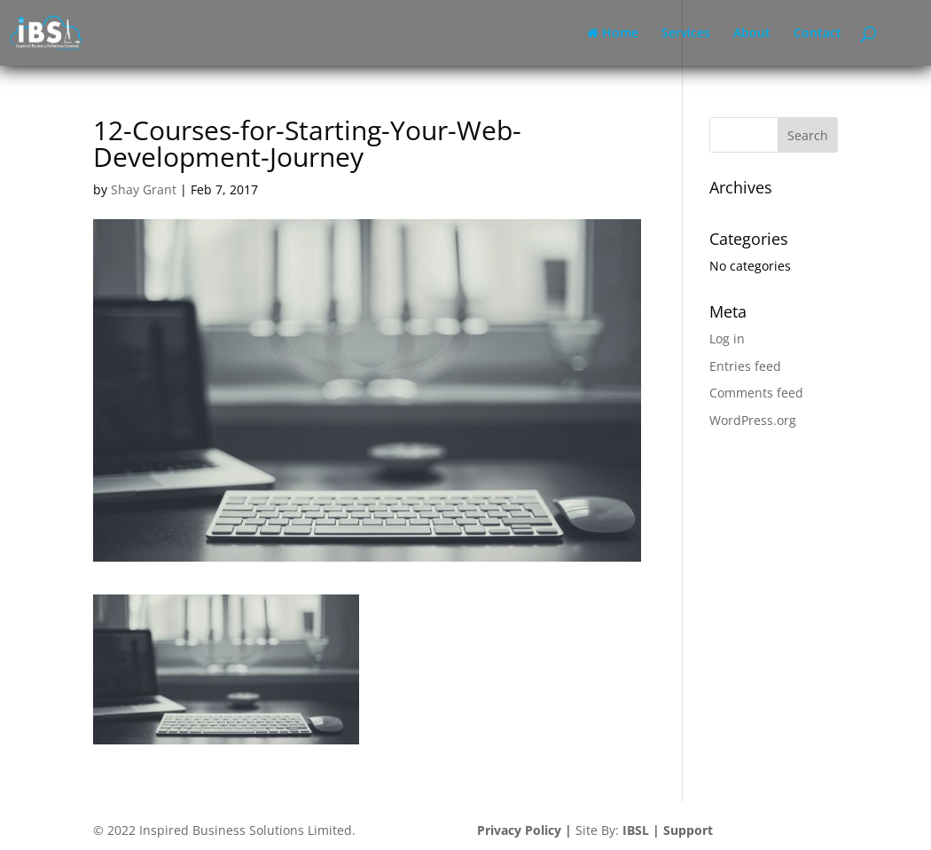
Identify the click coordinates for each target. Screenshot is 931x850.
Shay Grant (143, 189)
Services (685, 34)
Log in (727, 338)
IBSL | (641, 830)
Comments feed (756, 392)
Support (688, 830)
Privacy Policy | (524, 830)
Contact (817, 34)
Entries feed (745, 366)
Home (612, 34)
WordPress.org (752, 420)
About (752, 34)
